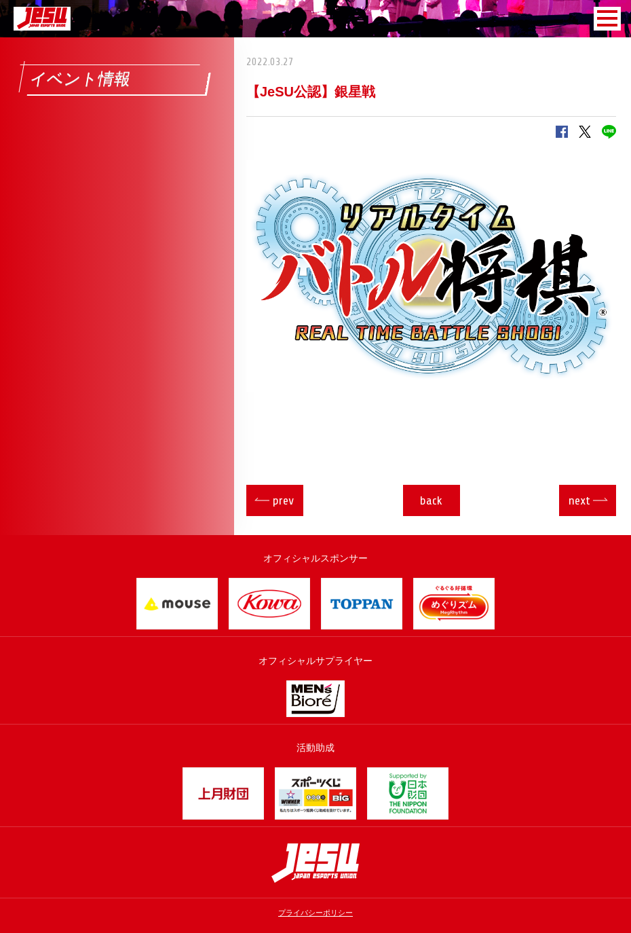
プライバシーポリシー (315, 913)
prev (283, 500)
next (579, 500)
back (431, 500)
